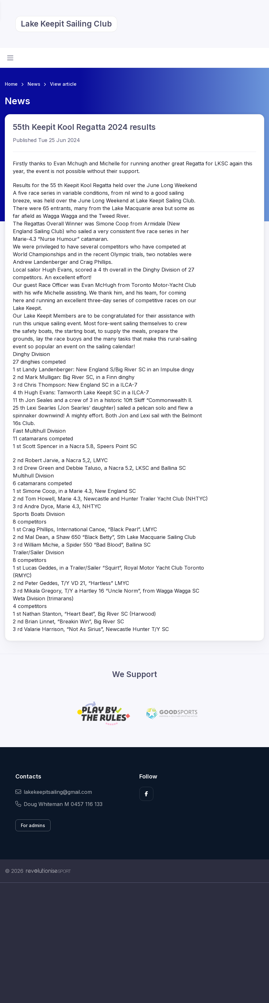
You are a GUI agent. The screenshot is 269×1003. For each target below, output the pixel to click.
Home (11, 84)
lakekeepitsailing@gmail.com (53, 792)
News (34, 84)
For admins (33, 825)
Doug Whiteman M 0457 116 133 (58, 804)
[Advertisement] (134, 943)
